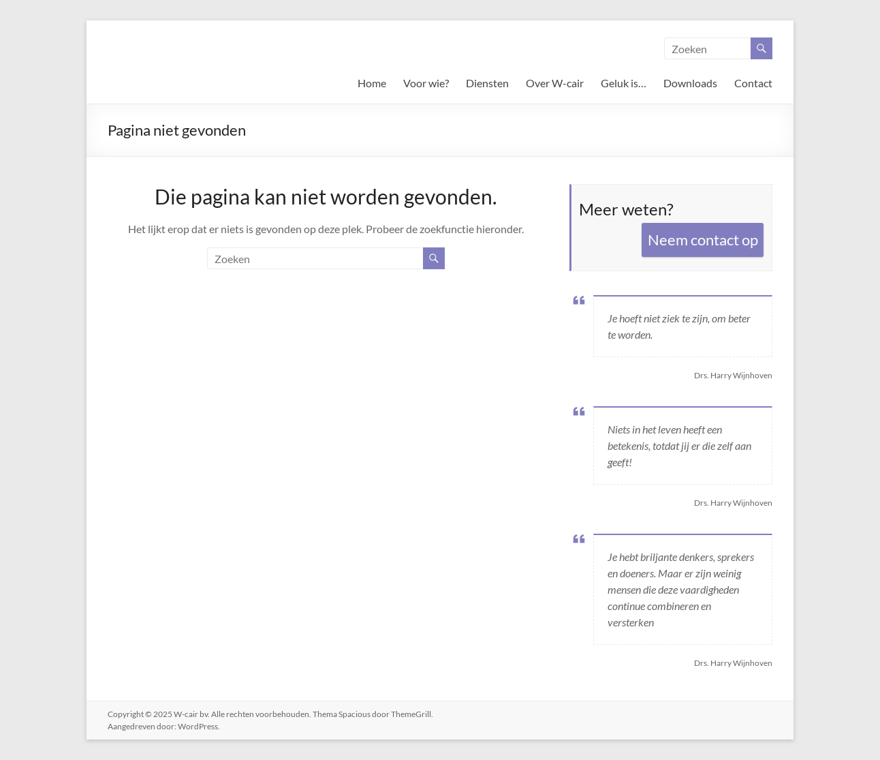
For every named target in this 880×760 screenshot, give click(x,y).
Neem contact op (703, 239)
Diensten (487, 82)
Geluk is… (623, 82)
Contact (753, 82)
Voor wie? (426, 82)
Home (372, 82)
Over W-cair (555, 82)
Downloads (690, 82)
